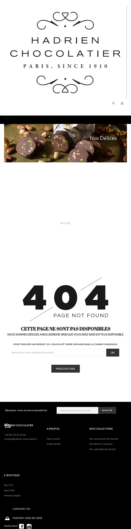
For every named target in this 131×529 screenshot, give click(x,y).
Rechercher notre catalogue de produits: (33, 352)
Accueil (66, 223)
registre (107, 410)
